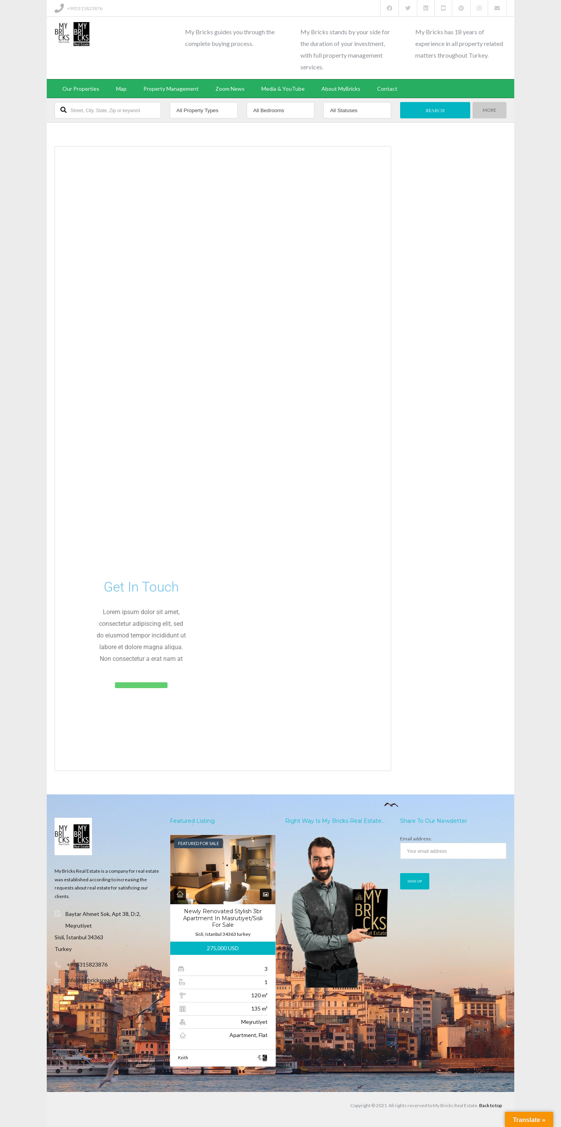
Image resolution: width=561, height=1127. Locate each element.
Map (121, 88)
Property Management (171, 88)
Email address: (453, 847)
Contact (387, 88)
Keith (183, 1057)
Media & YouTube (283, 88)
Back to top (490, 1105)
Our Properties (80, 88)
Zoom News (230, 88)
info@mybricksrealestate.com (103, 980)
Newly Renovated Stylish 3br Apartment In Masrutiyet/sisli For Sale (223, 918)
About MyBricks (340, 88)
